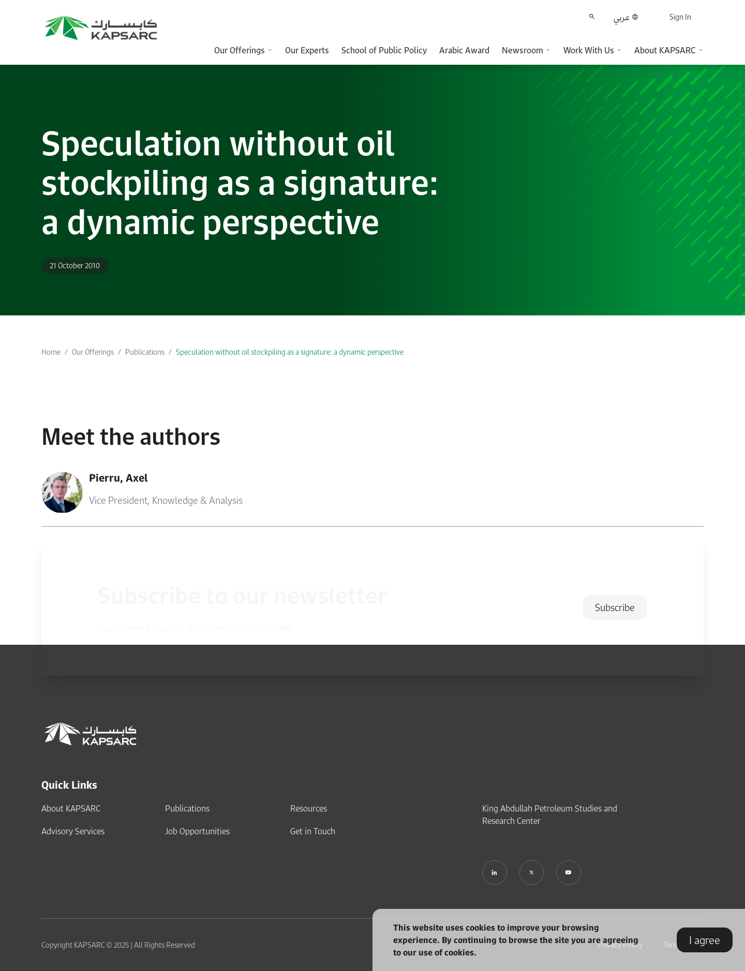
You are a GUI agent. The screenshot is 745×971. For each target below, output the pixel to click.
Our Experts (307, 50)
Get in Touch (312, 831)
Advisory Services (73, 831)
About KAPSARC (70, 808)
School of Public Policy (384, 50)
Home (51, 352)
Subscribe (615, 607)
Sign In (680, 17)
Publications (145, 352)
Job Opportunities (197, 831)
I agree (704, 940)
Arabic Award (464, 50)
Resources (308, 808)
